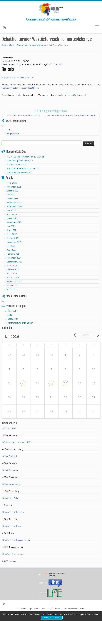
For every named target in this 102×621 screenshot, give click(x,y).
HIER (60, 72)
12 (23, 392)
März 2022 (12, 242)
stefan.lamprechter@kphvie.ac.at (70, 103)
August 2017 (12, 294)
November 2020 (14, 266)
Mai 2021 (11, 254)
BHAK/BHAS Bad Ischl (13, 520)
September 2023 (14, 215)
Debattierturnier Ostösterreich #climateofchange (72, 124)
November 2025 (14, 195)
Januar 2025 (12, 207)
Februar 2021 (13, 262)
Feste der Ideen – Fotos (19, 181)
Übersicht (12, 319)
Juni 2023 (11, 219)
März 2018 (12, 282)
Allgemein (36, 40)
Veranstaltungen (21, 40)
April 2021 (11, 258)
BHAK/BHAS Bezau (11, 534)
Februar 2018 (13, 286)
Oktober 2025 (13, 199)
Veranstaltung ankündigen (20, 331)
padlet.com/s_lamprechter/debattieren (20, 96)
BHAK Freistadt (10, 464)
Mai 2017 (11, 298)
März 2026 (12, 191)
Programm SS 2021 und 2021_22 (18, 86)
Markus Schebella (35, 53)
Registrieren (13, 142)
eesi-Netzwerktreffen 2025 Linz (23, 177)
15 (65, 391)
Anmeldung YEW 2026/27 (20, 169)
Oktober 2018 (13, 278)
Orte (9, 323)
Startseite (6, 40)
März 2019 (12, 274)
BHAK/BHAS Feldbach (13, 562)
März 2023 (12, 223)
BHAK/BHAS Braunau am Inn (16, 548)
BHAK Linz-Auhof (10, 506)
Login (9, 138)
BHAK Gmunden (10, 478)
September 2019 (14, 270)
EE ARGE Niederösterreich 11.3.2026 (25, 165)
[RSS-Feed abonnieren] (5, 28)
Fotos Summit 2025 (17, 173)
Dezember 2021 (14, 250)
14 (51, 392)
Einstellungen (51, 618)
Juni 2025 (11, 203)
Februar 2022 (13, 246)
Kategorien (12, 327)
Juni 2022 (11, 235)
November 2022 (14, 231)
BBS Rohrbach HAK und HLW (16, 450)
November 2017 (14, 290)
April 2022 (11, 238)
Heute (86, 344)
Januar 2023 (12, 227)
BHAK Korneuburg (11, 492)
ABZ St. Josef (9, 436)
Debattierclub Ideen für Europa (21, 124)
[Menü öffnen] (97, 28)
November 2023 (14, 211)
